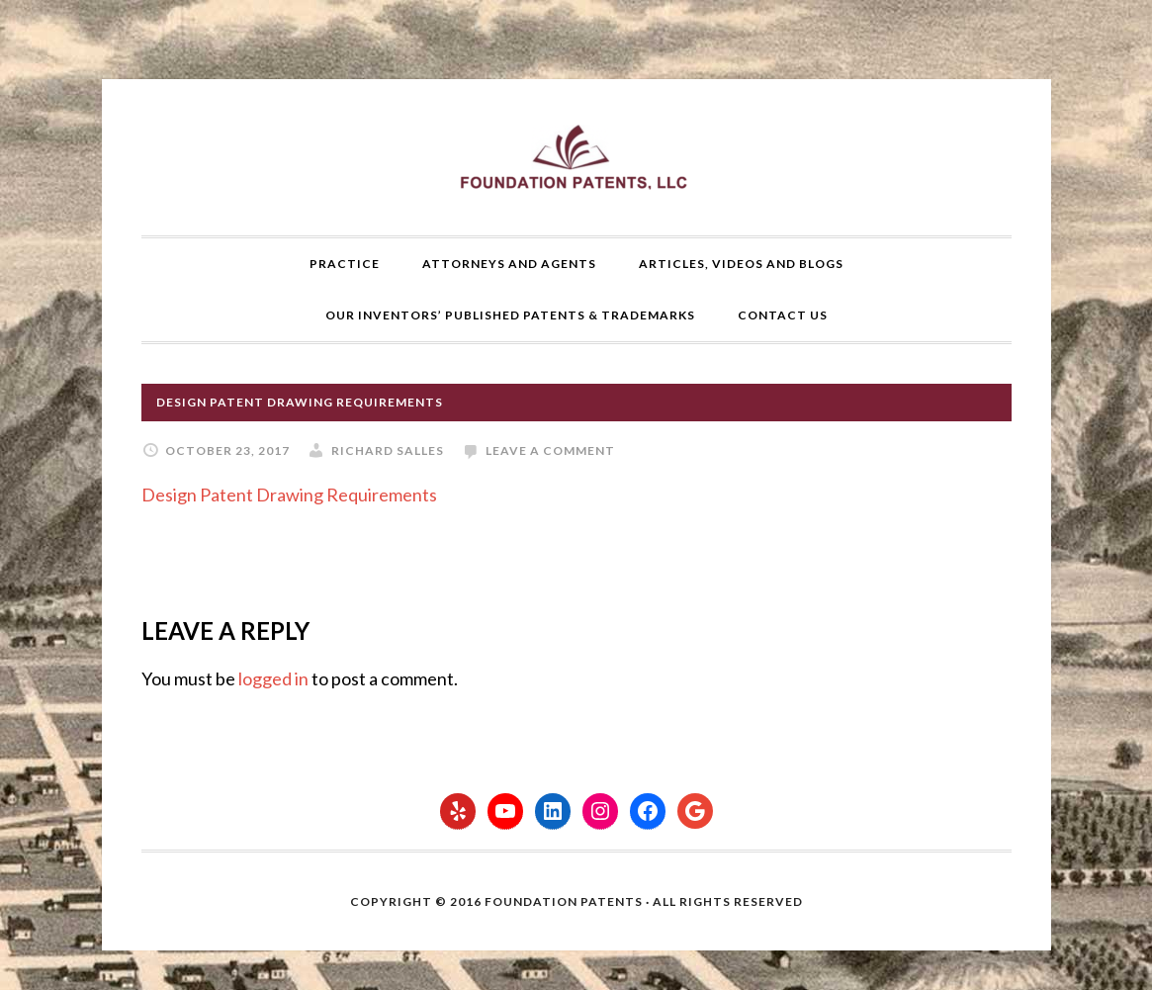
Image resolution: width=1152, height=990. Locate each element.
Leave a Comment (550, 450)
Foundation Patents (576, 157)
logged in (273, 678)
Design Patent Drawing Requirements (289, 494)
